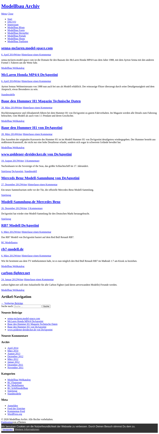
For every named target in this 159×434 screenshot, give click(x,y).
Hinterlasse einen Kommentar (36, 54)
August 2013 (13, 353)
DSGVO (11, 22)
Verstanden (7, 429)
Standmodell (30, 171)
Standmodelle (8, 94)
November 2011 (15, 367)
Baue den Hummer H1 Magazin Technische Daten (41, 101)
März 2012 (12, 359)
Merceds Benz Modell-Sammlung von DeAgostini (40, 178)
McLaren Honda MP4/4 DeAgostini (29, 75)
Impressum (12, 24)
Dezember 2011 (15, 364)
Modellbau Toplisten (17, 41)
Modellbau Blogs (16, 27)
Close (10, 13)
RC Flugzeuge (14, 382)
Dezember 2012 (15, 356)
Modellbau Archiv (20, 6)
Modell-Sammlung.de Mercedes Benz (31, 202)
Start (9, 19)
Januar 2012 (13, 362)
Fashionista (7, 422)
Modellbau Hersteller (18, 33)
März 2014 (12, 350)
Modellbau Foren (16, 30)
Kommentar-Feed (16, 411)
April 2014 (12, 348)
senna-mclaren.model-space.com (27, 48)
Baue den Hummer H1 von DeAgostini (31, 128)
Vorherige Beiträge (12, 303)
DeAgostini (17, 171)
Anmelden (12, 405)
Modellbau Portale (16, 35)
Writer (17, 54)
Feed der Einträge (16, 408)
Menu (4, 13)
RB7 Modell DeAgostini (20, 225)
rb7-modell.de (12, 249)
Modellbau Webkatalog (12, 68)
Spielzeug (6, 171)
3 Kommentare (32, 160)
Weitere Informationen (27, 429)
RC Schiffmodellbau (17, 388)
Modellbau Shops (16, 38)
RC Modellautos (9, 242)
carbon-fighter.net (15, 273)
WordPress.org (14, 414)
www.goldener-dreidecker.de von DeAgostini (36, 154)
